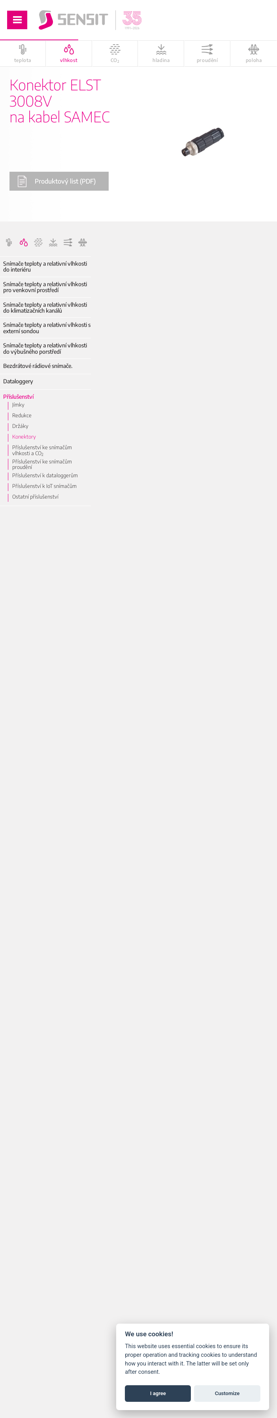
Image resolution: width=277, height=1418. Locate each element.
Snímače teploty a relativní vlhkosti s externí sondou (46, 328)
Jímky (18, 404)
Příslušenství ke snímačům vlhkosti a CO (42, 450)
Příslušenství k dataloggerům (45, 475)
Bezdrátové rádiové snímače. (37, 366)
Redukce (22, 415)
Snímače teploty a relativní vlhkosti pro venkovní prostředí (45, 287)
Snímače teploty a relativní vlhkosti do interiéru (45, 267)
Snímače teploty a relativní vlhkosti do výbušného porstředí (45, 348)
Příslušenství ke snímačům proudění (42, 464)
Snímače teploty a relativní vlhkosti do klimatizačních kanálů (45, 308)
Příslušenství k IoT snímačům (44, 486)
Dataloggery (18, 381)
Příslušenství (18, 397)
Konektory (24, 436)
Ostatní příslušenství (35, 496)
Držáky (20, 426)
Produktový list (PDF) (56, 181)
